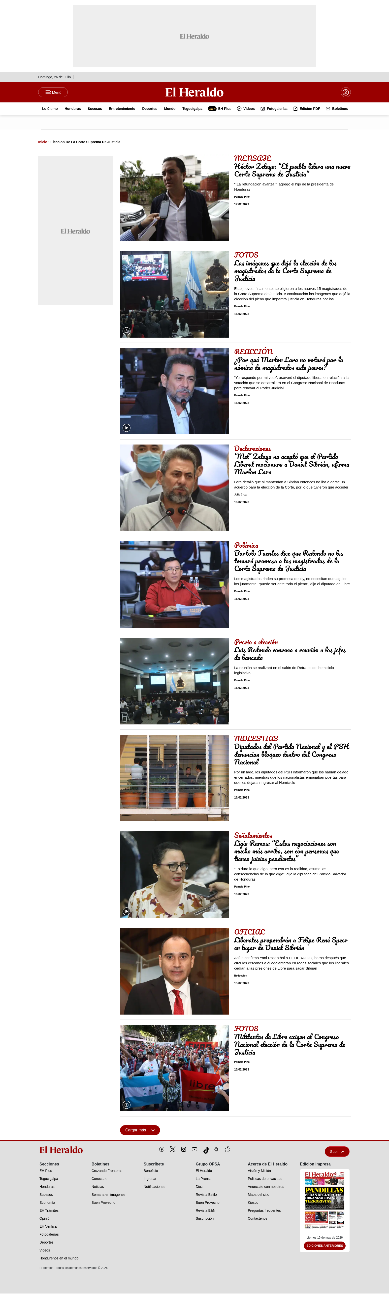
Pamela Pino (242, 197)
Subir (337, 1152)
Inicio (42, 142)
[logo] (62, 1150)
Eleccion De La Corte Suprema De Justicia (85, 142)
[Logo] (194, 92)
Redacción (240, 976)
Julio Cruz (240, 495)
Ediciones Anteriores (324, 1246)
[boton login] (346, 92)
